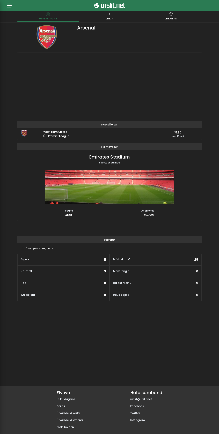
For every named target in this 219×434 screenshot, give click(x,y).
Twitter (135, 413)
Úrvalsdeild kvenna (70, 420)
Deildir (61, 406)
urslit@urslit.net (141, 399)
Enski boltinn (65, 427)
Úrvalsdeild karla (68, 413)
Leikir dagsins (66, 399)
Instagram (137, 420)
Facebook (137, 406)
